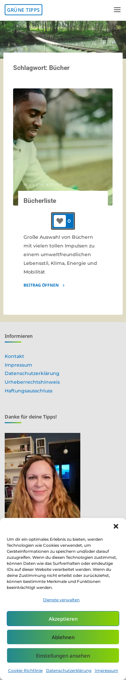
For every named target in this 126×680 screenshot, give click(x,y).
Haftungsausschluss (28, 391)
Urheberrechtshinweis (32, 382)
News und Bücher (44, 184)
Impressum (106, 670)
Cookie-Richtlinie (25, 670)
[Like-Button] (60, 221)
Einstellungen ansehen (63, 655)
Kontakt (14, 356)
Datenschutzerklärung (68, 670)
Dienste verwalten (61, 599)
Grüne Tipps (23, 10)
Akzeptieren (63, 618)
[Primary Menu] (117, 10)
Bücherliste (40, 201)
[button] (116, 526)
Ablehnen (63, 637)
